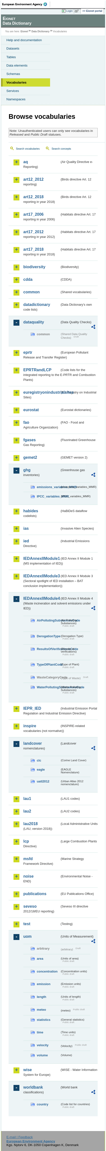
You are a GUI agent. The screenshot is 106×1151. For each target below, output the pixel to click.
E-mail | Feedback (19, 1137)
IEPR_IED (32, 708)
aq (25, 162)
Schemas (13, 74)
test (26, 924)
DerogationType (48, 636)
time (40, 1032)
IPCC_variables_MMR (48, 496)
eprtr (27, 352)
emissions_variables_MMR (48, 487)
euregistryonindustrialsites (41, 392)
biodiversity (34, 267)
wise (27, 1070)
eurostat (31, 410)
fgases (29, 440)
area (40, 958)
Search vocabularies (28, 148)
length (41, 997)
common (31, 292)
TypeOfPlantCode (48, 664)
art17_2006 (33, 214)
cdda (27, 279)
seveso (30, 906)
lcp (26, 841)
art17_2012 (33, 232)
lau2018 (30, 824)
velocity (43, 1045)
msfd (28, 859)
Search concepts (61, 148)
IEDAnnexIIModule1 (41, 558)
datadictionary (36, 304)
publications (34, 894)
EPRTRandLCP (37, 370)
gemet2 (30, 457)
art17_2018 (33, 249)
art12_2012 (33, 179)
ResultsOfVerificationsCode (48, 649)
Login (69, 10)
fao (26, 422)
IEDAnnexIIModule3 (41, 576)
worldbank (33, 1087)
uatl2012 (43, 781)
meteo (41, 1009)
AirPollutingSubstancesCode (48, 620)
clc (39, 760)
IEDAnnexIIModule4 (41, 598)
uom (27, 936)
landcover (32, 743)
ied (26, 541)
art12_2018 (33, 197)
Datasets (12, 48)
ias (26, 528)
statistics (43, 1020)
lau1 (27, 799)
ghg (26, 470)
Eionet (24, 31)
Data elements (16, 65)
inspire (29, 726)
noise (28, 876)
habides (30, 511)
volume (42, 1055)
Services (12, 91)
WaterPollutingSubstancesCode (48, 687)
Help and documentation (24, 40)
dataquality (33, 322)
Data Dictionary (40, 31)
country (42, 1104)
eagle (41, 769)
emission (43, 984)
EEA (26, 4)
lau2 (27, 811)
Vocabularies (16, 82)
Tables (11, 57)
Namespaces (16, 99)
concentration (47, 971)
